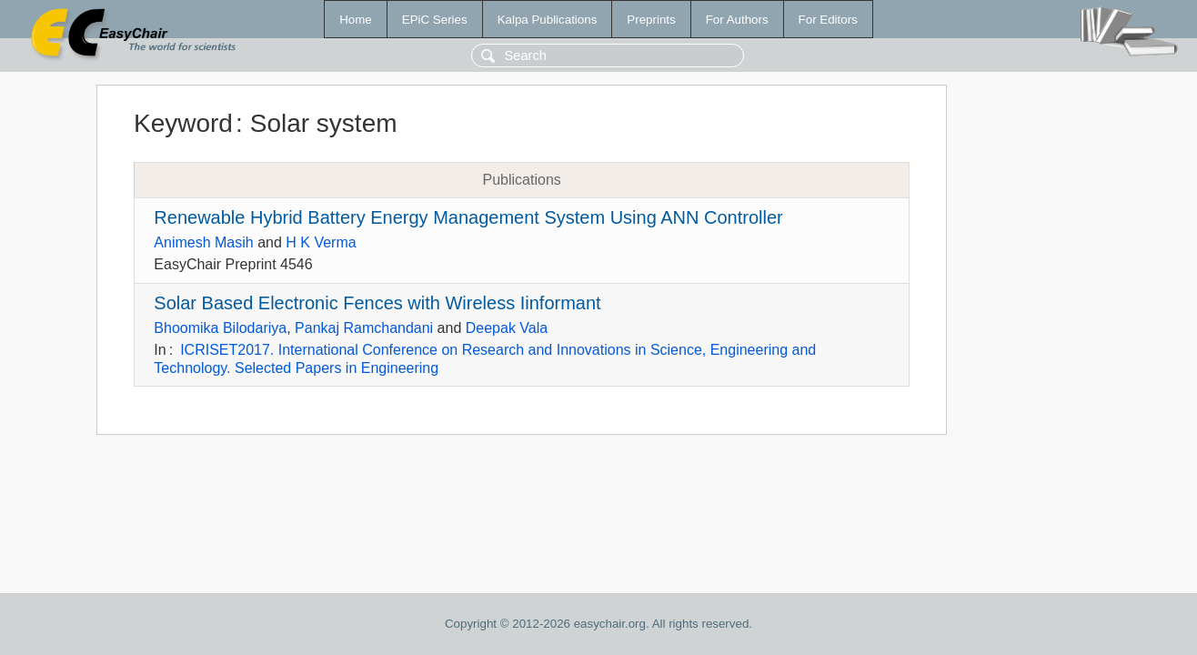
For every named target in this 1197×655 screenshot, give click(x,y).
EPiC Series (435, 19)
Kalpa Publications (548, 19)
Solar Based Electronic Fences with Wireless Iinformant (377, 303)
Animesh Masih (203, 242)
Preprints (651, 19)
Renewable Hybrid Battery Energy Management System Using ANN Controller (468, 217)
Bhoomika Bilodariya (220, 328)
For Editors (828, 19)
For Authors (737, 19)
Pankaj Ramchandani (364, 328)
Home (355, 19)
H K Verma (321, 242)
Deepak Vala (507, 328)
